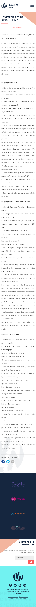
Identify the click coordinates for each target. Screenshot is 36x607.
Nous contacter (23, 597)
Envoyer (31, 562)
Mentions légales (13, 597)
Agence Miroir (22, 599)
